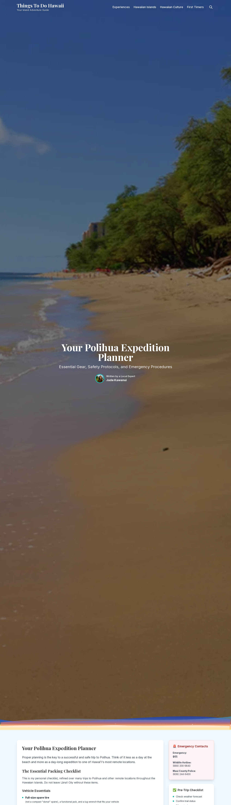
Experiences (121, 7)
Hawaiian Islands (145, 7)
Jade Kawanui (116, 380)
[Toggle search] (211, 7)
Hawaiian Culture (171, 7)
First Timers (195, 7)
